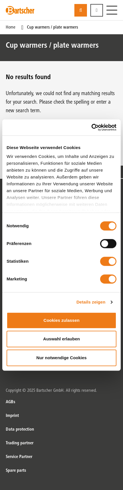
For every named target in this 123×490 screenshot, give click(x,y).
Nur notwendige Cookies (61, 357)
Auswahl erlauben (61, 338)
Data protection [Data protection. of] (20, 429)
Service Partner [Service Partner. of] (19, 457)
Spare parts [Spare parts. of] (16, 470)
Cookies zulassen (61, 320)
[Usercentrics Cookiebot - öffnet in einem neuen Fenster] (91, 127)
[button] (96, 10)
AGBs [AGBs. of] (10, 402)
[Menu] (111, 10)
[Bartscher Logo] (20, 10)
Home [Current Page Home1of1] (10, 27)
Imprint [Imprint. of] (12, 415)
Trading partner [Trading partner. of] (19, 443)
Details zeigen (90, 302)
